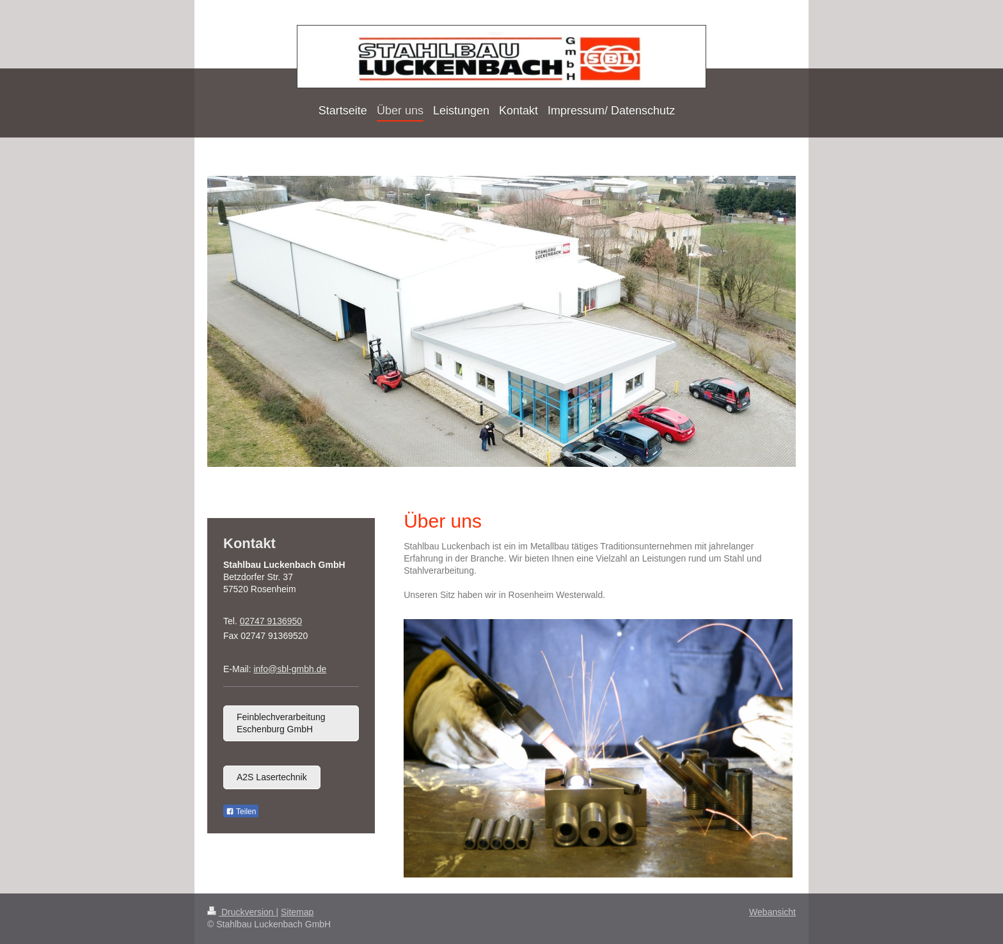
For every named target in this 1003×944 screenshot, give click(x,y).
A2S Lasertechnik (272, 777)
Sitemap (297, 912)
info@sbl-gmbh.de (289, 669)
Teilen (241, 811)
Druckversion (241, 912)
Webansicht (772, 912)
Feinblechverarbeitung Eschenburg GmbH (281, 723)
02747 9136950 (271, 621)
